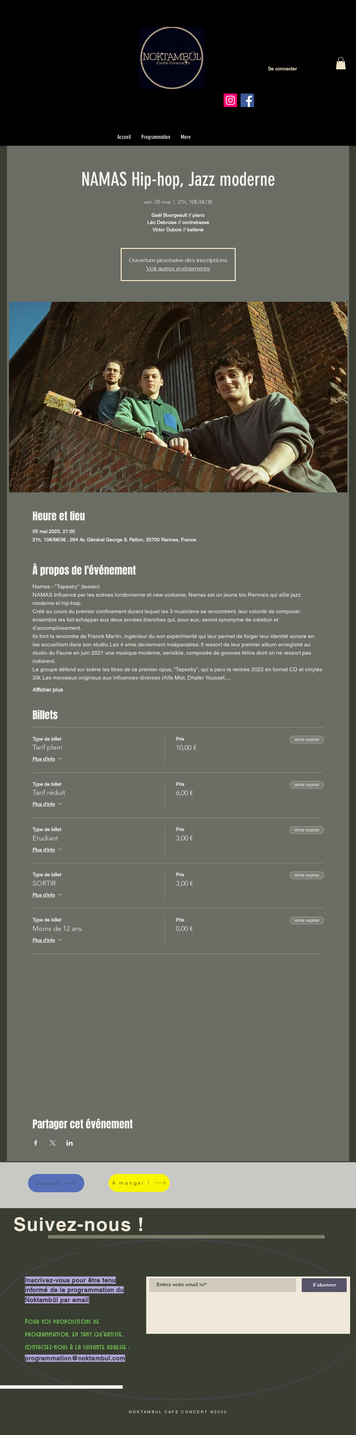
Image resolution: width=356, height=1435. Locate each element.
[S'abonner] (324, 1285)
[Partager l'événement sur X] (52, 1143)
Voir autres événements (178, 268)
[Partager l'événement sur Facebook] (35, 1143)
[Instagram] (230, 100)
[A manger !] (139, 1183)
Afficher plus (47, 689)
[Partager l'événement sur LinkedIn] (69, 1143)
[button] (341, 63)
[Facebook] (247, 100)
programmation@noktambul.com (75, 1358)
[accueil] (56, 1183)
